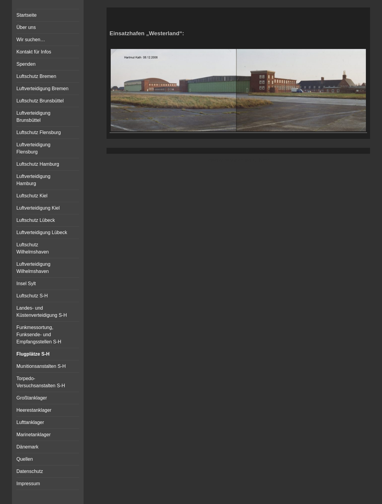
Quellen (24, 459)
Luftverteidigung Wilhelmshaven (33, 268)
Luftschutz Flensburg (38, 132)
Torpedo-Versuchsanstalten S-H (40, 382)
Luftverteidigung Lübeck (41, 232)
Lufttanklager (30, 422)
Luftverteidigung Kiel (38, 207)
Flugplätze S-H (33, 354)
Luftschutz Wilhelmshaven (32, 248)
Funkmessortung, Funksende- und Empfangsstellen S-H (38, 334)
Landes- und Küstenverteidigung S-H (41, 311)
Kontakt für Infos (33, 51)
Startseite (26, 15)
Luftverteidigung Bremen (42, 88)
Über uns (26, 27)
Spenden (26, 64)
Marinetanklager (33, 434)
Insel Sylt (26, 283)
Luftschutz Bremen (36, 76)
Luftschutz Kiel (31, 195)
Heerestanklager (33, 410)
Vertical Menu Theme (249, 160)
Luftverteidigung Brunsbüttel (33, 116)
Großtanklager (31, 397)
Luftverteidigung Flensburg (33, 148)
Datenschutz (29, 471)
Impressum (28, 483)
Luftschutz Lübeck (35, 220)
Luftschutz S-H (32, 295)
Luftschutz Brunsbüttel (40, 100)
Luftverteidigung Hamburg (33, 180)
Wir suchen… (30, 39)
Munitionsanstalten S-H (41, 366)
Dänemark (27, 446)
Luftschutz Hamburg (37, 164)
